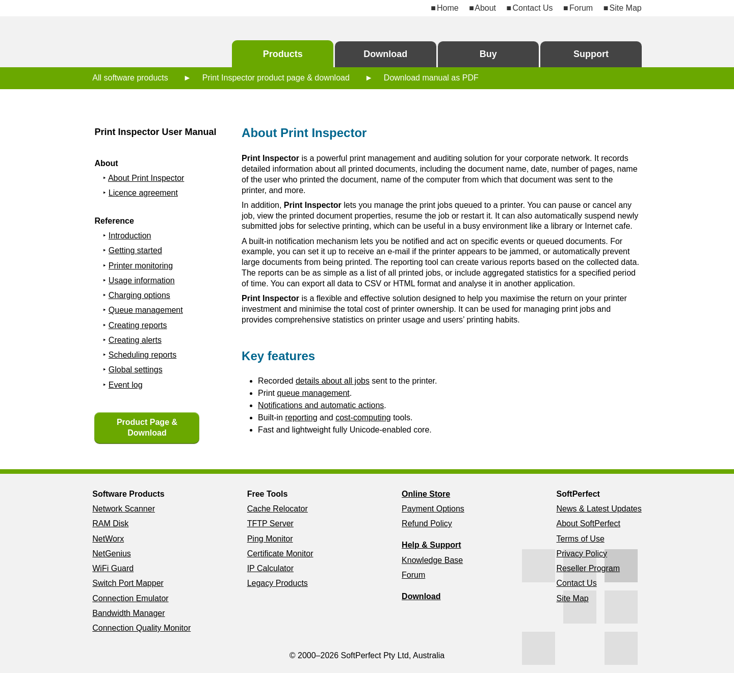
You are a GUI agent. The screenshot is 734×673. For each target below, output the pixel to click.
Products (283, 54)
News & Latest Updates (599, 508)
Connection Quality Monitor (141, 628)
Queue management (146, 310)
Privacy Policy (582, 553)
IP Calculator (270, 568)
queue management (313, 393)
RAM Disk (110, 523)
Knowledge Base (432, 560)
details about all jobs (333, 380)
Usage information (142, 280)
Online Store (426, 494)
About (485, 8)
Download (385, 54)
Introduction (130, 235)
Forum (581, 8)
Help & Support (431, 545)
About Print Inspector (146, 178)
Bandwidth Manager (128, 613)
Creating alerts (135, 340)
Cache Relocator (277, 508)
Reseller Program (588, 568)
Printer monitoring (141, 265)
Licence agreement (143, 193)
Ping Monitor (270, 538)
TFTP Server (270, 523)
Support (591, 54)
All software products (130, 77)
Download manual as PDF (431, 77)
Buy (488, 54)
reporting (301, 417)
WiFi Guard (113, 568)
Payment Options (433, 508)
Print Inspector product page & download (276, 77)
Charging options (139, 295)
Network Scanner (123, 508)
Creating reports (138, 325)
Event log (126, 385)
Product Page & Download (147, 427)
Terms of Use (581, 538)
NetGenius (111, 553)
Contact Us (532, 8)
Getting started (135, 250)
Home (448, 8)
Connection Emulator (130, 598)
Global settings (136, 369)
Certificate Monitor (280, 553)
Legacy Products (277, 583)
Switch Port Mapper (128, 583)
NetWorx (108, 538)
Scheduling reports (142, 355)
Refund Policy (427, 523)
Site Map (626, 8)
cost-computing (363, 417)
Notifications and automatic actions (321, 405)
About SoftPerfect (588, 523)
